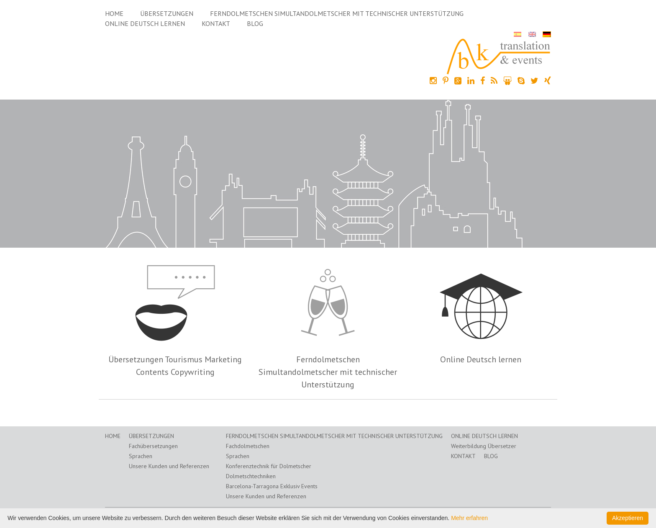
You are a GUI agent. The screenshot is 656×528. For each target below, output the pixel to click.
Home (114, 13)
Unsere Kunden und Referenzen (169, 466)
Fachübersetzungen (153, 446)
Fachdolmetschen (247, 446)
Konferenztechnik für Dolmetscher (268, 466)
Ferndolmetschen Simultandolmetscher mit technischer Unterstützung (337, 13)
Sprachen (140, 456)
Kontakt (216, 23)
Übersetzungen (166, 13)
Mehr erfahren (469, 518)
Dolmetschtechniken (251, 476)
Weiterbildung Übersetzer (483, 446)
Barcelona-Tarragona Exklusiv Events (272, 486)
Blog (255, 23)
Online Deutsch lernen (145, 23)
